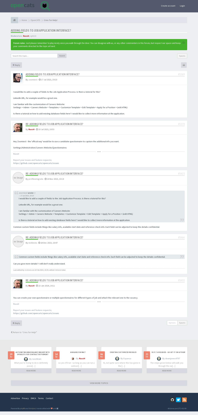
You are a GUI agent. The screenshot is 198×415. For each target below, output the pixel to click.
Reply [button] (16, 65)
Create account (168, 5)
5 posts (182, 56)
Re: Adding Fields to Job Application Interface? (54, 125)
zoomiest (32, 79)
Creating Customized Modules (123, 356)
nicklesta (32, 245)
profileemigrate (35, 181)
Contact (49, 401)
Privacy (25, 401)
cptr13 (33, 36)
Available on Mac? (78, 356)
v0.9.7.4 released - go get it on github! (168, 356)
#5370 (181, 125)
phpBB (22, 412)
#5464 (181, 239)
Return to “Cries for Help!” (24, 335)
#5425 (181, 176)
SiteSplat (32, 412)
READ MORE (31, 374)
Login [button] (182, 5)
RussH (26, 36)
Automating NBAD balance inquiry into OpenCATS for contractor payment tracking (33, 358)
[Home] (14, 20)
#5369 (181, 74)
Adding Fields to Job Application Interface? (41, 30)
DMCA (33, 401)
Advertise (15, 401)
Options (172, 326)
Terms (41, 401)
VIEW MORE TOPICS (99, 386)
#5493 (181, 282)
